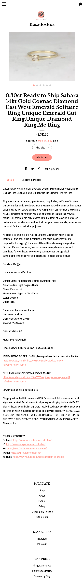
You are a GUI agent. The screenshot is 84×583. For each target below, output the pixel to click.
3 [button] (40, 85)
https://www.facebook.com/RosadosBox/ (27, 448)
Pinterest (42, 544)
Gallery (42, 506)
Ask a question (52, 169)
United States (45, 140)
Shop (42, 490)
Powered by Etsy (42, 576)
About (42, 495)
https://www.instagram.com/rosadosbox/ (25, 444)
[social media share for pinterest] (39, 169)
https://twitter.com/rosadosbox (26, 452)
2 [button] (37, 85)
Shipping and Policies (42, 511)
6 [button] (50, 85)
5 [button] (47, 85)
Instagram (42, 538)
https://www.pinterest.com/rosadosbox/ (32, 440)
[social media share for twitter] (33, 169)
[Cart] (80, 4)
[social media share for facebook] (26, 169)
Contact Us (42, 517)
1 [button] (34, 85)
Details (10, 180)
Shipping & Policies (31, 180)
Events (42, 501)
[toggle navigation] (4, 4)
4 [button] (43, 85)
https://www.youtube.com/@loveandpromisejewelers (38, 457)
